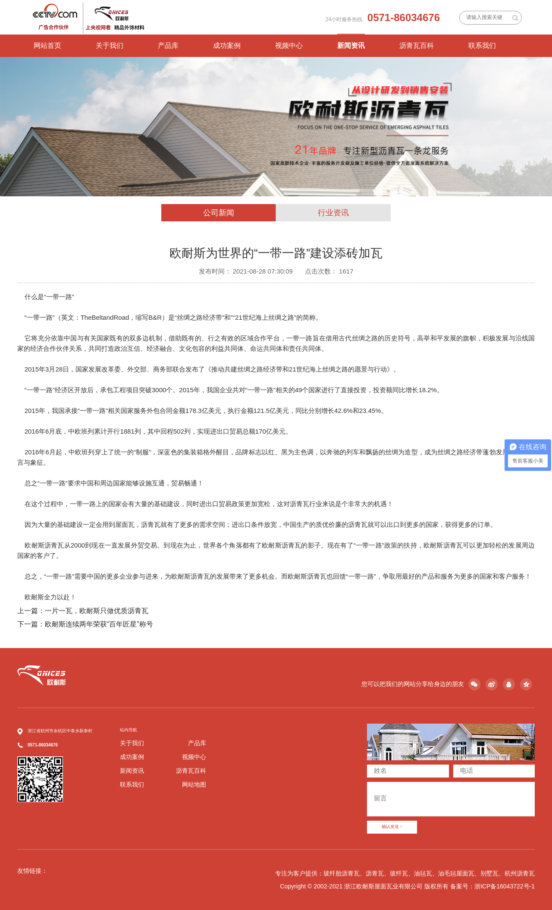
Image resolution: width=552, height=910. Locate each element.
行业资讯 (333, 212)
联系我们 (482, 45)
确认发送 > (392, 827)
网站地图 (194, 784)
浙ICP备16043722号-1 (504, 886)
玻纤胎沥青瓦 (341, 873)
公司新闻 (218, 212)
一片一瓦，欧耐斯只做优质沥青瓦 (96, 610)
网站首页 (47, 45)
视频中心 (289, 45)
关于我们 (109, 45)
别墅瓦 (489, 873)
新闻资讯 (351, 45)
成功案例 (227, 45)
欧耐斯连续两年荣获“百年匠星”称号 (99, 624)
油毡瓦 (423, 873)
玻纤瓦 (399, 873)
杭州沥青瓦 (520, 873)
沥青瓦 (375, 873)
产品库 (168, 45)
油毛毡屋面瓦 (456, 873)
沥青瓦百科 (416, 45)
